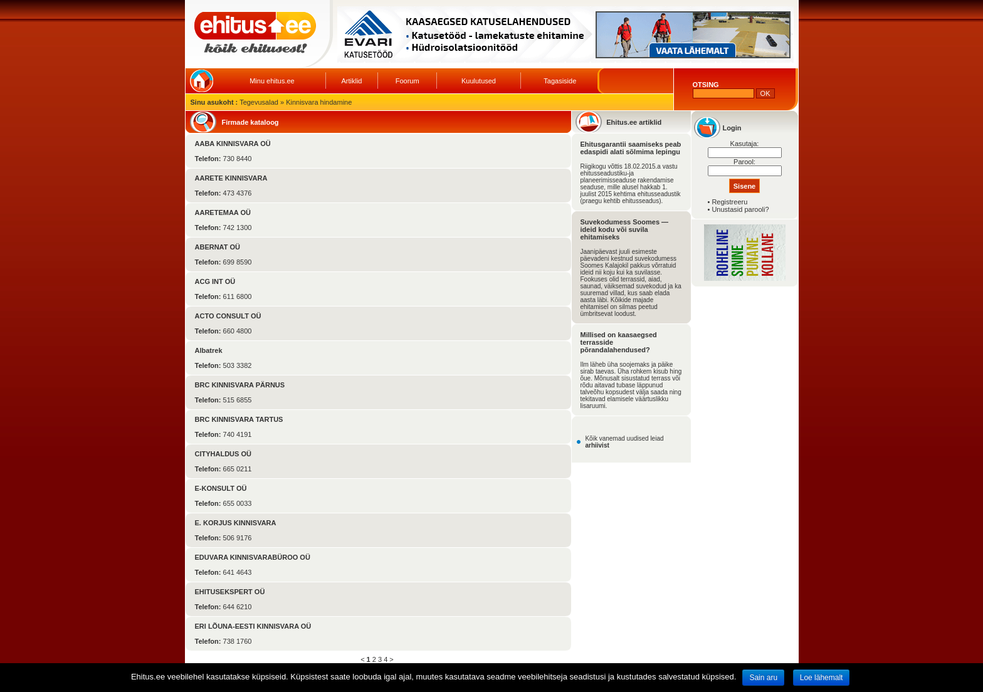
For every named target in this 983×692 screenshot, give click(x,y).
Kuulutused (478, 81)
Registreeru (729, 202)
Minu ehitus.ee (272, 81)
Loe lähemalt (821, 677)
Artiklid (351, 81)
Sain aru (763, 677)
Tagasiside (560, 81)
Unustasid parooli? (740, 209)
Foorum (407, 81)
